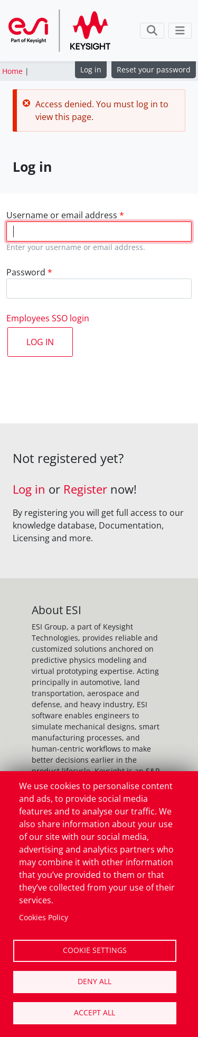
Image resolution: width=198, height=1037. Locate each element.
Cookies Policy (43, 917)
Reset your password (154, 69)
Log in (90, 69)
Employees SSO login (47, 318)
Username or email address (61, 215)
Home (12, 71)
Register (85, 489)
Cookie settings (95, 950)
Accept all (94, 1012)
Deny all (94, 981)
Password (25, 272)
